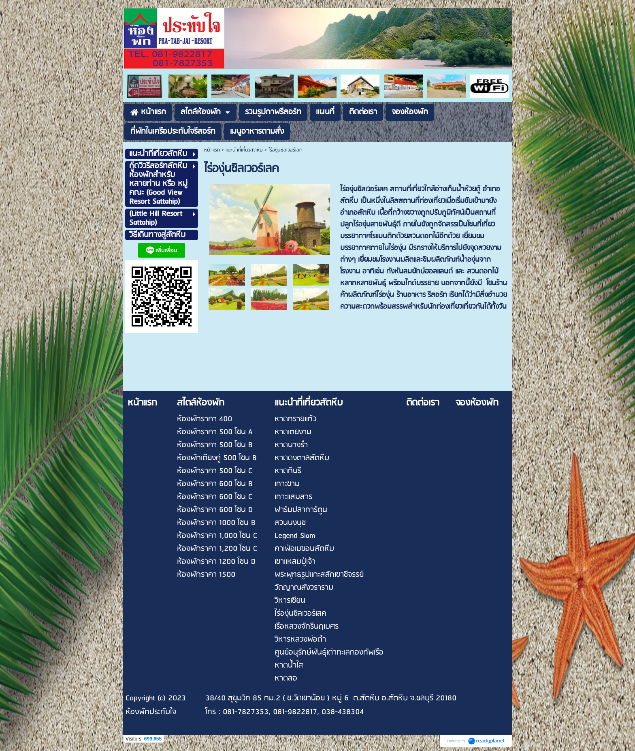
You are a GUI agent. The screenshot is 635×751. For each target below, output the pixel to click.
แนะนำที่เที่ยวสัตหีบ (244, 150)
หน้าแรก (212, 150)
